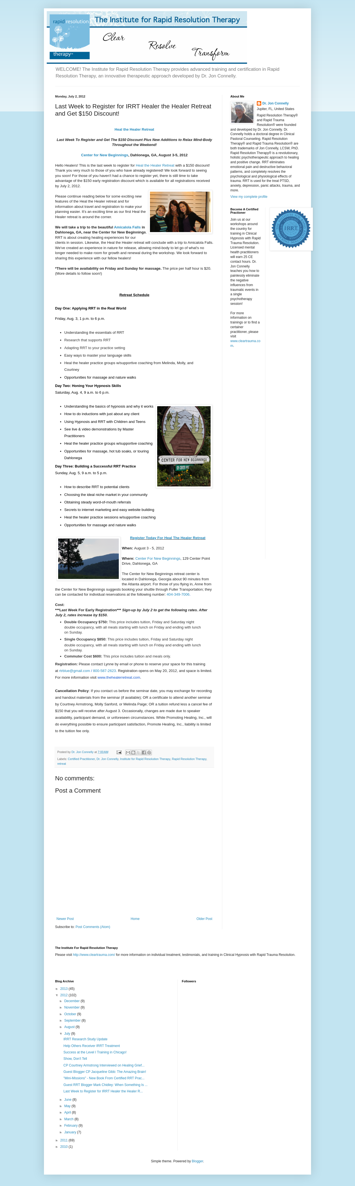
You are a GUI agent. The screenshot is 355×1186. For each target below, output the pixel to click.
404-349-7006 (178, 594)
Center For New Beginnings (157, 558)
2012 (64, 995)
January (70, 1132)
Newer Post (65, 919)
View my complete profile (248, 197)
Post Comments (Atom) (92, 927)
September (73, 1020)
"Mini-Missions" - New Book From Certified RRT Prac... (103, 1078)
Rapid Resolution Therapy (189, 759)
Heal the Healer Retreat (134, 129)
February (71, 1125)
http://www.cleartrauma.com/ (94, 955)
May (68, 1106)
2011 (64, 1140)
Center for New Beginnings (104, 155)
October (70, 1014)
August (70, 1027)
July (67, 1034)
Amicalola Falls (127, 227)
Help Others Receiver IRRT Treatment (91, 1046)
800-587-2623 (104, 671)
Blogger (197, 1161)
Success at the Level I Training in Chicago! (95, 1052)
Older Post (204, 919)
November (72, 1007)
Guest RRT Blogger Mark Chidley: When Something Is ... (105, 1085)
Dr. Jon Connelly (107, 759)
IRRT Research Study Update (85, 1039)
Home (135, 919)
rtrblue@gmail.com (74, 671)
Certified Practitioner (81, 759)
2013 (64, 989)
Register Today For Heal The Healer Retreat (168, 538)
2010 (64, 1147)
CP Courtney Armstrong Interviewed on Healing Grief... (103, 1065)
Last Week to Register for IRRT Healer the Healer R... (103, 1091)
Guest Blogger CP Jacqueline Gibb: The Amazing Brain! (104, 1072)
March (69, 1119)
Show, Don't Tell (75, 1059)
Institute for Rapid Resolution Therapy (145, 759)
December (72, 1001)
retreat (61, 763)
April (68, 1112)
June (68, 1100)
